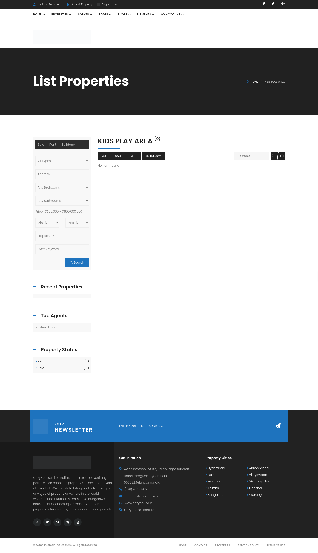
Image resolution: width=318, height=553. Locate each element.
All (104, 156)
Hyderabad (215, 468)
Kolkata (212, 488)
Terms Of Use (276, 545)
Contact (200, 545)
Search (77, 262)
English (104, 4)
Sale (118, 156)
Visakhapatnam (260, 481)
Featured (244, 156)
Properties (222, 545)
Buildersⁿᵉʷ (153, 156)
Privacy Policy (248, 545)
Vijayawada (257, 475)
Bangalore (214, 494)
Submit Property (79, 4)
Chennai (254, 488)
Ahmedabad (258, 468)
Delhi (210, 475)
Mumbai (212, 481)
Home (254, 82)
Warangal (255, 494)
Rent (134, 156)
